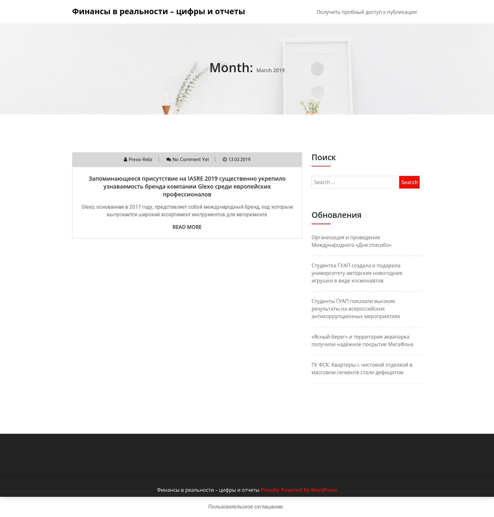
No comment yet (191, 159)
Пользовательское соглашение (245, 507)
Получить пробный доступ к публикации (367, 12)
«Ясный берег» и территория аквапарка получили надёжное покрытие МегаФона (362, 340)
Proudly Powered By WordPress (299, 489)
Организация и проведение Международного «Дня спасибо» (352, 241)
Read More (187, 227)
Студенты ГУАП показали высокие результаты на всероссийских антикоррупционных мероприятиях (356, 309)
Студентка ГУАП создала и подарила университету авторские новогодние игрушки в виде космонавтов (357, 273)
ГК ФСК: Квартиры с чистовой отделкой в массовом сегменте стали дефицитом (362, 368)
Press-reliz (140, 159)
